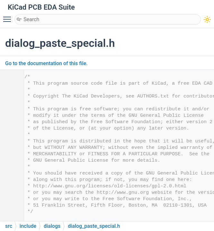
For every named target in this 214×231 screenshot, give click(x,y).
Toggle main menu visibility (8, 16)
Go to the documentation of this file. (46, 63)
